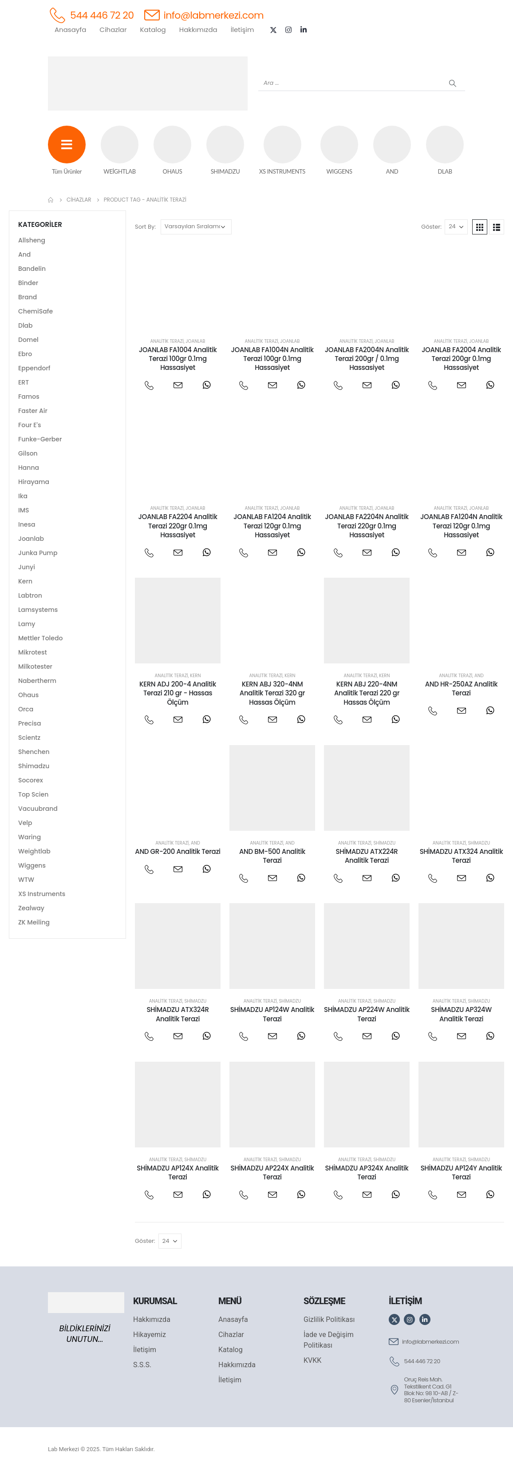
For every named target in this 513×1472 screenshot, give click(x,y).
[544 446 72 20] (91, 15)
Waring (29, 837)
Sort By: (145, 226)
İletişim (242, 29)
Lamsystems (38, 609)
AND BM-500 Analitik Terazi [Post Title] (272, 856)
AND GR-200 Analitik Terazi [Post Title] (177, 851)
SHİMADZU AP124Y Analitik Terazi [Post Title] (461, 1172)
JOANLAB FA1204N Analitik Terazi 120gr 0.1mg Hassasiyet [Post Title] (461, 526)
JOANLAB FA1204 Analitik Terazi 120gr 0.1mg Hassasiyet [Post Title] (272, 526)
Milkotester (35, 666)
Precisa (29, 723)
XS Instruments (41, 893)
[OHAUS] (172, 151)
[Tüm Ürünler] (67, 151)
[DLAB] (445, 151)
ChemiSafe (35, 311)
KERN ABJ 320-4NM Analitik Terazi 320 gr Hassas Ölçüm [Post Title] (272, 693)
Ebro (25, 353)
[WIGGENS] (339, 151)
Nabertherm (37, 680)
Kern (195, 675)
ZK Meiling (34, 922)
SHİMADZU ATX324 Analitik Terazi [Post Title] (461, 856)
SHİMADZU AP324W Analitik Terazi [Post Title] (461, 1014)
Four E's (29, 425)
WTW (26, 879)
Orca (25, 709)
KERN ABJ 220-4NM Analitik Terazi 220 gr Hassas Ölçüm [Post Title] (366, 693)
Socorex (30, 780)
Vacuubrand (38, 808)
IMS (23, 510)
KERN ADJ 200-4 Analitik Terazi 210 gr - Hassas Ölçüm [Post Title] (177, 693)
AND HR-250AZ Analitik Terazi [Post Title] (461, 688)
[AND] (392, 151)
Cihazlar (112, 29)
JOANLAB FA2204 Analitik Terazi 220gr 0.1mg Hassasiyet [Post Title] (177, 526)
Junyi (26, 567)
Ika (23, 496)
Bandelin (32, 268)
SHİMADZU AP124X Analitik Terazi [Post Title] (177, 1172)
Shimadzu (384, 843)
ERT (23, 382)
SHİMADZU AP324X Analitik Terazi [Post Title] (366, 1172)
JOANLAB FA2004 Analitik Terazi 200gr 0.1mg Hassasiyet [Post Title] (461, 359)
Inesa (26, 524)
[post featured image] (178, 286)
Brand (27, 297)
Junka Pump (37, 552)
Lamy (26, 623)
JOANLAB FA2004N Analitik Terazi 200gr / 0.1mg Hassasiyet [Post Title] (367, 359)
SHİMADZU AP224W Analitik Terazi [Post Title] (367, 1014)
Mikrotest (32, 652)
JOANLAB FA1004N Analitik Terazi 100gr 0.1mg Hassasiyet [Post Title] (272, 359)
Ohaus (28, 694)
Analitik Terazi (167, 341)
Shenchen (33, 751)
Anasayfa (70, 29)
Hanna (28, 467)
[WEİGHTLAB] (119, 151)
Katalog (153, 29)
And (479, 675)
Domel (28, 339)
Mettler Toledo (40, 638)
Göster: (431, 226)
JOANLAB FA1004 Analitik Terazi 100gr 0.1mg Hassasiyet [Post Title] (178, 359)
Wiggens (32, 865)
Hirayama (33, 481)
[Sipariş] (196, 226)
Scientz (29, 737)
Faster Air (32, 410)
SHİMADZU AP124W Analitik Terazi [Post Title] (272, 1014)
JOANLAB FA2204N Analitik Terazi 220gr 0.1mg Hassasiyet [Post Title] (367, 526)
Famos (28, 396)
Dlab (25, 325)
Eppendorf (34, 368)
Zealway (31, 908)
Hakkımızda (198, 29)
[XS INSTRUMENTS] (282, 151)
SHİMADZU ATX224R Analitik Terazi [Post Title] (367, 856)
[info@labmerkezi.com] (204, 15)
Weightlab (34, 851)
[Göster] (456, 226)
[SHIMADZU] (225, 151)
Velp (25, 822)
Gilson (28, 453)
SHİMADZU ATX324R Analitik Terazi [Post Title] (177, 1014)
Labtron (30, 595)
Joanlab (195, 341)
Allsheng (31, 240)
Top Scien (33, 794)
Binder (28, 282)
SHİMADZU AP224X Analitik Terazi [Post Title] (272, 1172)
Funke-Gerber (40, 439)
